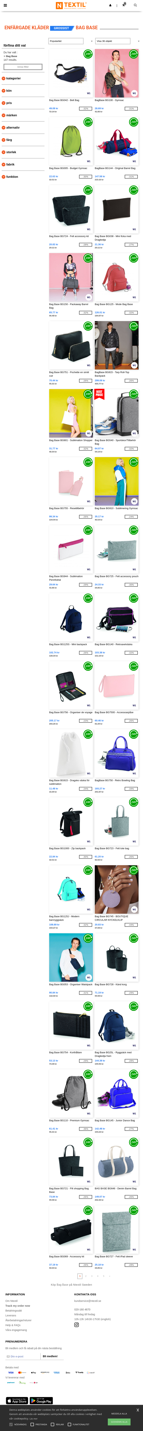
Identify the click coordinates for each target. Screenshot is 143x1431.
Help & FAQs (12, 1325)
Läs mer (34, 1418)
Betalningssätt (13, 1310)
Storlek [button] (11, 152)
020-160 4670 (82, 1309)
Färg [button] (9, 139)
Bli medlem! (50, 1356)
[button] (110, 5)
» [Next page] (109, 1276)
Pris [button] (9, 103)
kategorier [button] (13, 78)
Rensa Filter (23, 67)
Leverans (10, 1315)
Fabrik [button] (10, 164)
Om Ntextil (11, 1300)
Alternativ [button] (13, 127)
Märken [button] (11, 115)
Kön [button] (9, 90)
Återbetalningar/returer (18, 1320)
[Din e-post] (22, 1356)
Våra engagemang (16, 1330)
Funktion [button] (12, 176)
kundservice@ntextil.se (87, 1300)
